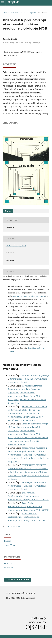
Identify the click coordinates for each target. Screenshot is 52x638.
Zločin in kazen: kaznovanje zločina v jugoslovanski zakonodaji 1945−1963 (28, 427)
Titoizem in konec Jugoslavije (35, 375)
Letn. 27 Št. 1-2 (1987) (26, 12)
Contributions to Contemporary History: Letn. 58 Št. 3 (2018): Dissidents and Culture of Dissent (28, 475)
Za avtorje (8, 567)
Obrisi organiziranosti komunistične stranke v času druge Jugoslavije (25, 389)
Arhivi (12, 12)
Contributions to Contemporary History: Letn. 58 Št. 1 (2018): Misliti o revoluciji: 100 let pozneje (28, 458)
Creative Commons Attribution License (28, 296)
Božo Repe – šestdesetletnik (35, 482)
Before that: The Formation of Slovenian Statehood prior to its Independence (27, 410)
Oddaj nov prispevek (18, 580)
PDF (9, 211)
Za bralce (8, 563)
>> (19, 526)
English (7, 541)
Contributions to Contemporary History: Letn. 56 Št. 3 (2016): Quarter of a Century (25, 417)
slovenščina (9, 545)
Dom (5, 12)
